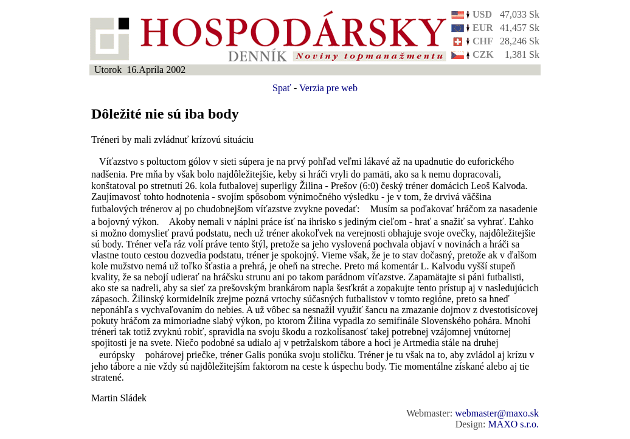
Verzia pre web (328, 88)
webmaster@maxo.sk (497, 413)
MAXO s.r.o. (513, 424)
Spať (281, 88)
